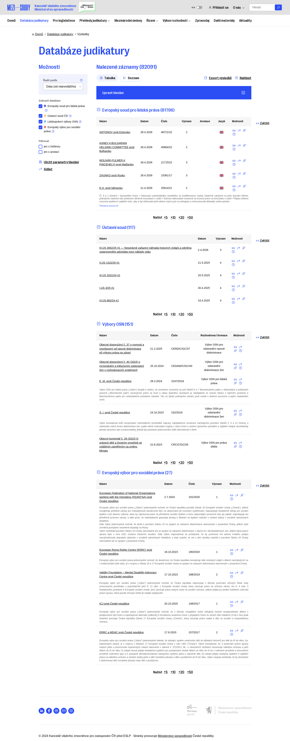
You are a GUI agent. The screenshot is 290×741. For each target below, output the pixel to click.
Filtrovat (37, 142)
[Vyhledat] (278, 7)
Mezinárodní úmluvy (128, 20)
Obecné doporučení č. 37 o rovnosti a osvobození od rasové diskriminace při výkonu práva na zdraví (117, 352)
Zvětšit (269, 123)
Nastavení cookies (229, 723)
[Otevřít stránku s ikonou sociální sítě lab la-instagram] (64, 699)
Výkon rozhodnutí (177, 20)
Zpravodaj (202, 20)
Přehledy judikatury (95, 20)
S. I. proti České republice (109, 416)
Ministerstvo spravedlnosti (168, 723)
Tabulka (100, 78)
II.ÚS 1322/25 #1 (103, 265)
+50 (190, 219)
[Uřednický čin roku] (87, 7)
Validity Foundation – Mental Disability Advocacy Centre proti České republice (124, 572)
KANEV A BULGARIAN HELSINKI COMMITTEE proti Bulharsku (111, 148)
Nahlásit (249, 78)
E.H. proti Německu (105, 190)
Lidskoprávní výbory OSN (57, 122)
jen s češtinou (46, 148)
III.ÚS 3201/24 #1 (104, 278)
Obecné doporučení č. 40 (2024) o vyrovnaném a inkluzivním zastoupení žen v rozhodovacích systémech (117, 371)
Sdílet (39, 172)
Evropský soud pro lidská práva (55, 109)
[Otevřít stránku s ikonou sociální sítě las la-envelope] (57, 699)
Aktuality (245, 20)
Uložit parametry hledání (52, 164)
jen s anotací (45, 154)
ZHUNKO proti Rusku (106, 177)
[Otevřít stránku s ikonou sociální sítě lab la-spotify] (50, 699)
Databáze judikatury (34, 20)
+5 (166, 219)
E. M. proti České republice (110, 387)
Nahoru (252, 723)
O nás (238, 7)
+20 (181, 219)
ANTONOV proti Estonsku (109, 132)
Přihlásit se (218, 7)
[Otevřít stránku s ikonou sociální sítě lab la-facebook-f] (42, 699)
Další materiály (224, 20)
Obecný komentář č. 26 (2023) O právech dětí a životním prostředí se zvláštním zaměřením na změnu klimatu (118, 448)
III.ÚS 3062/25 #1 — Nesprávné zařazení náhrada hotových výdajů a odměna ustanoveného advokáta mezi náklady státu (143, 252)
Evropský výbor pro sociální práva (57, 131)
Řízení (152, 20)
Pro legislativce (64, 20)
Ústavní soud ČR (52, 116)
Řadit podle (43, 80)
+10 (173, 219)
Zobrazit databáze (43, 100)
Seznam (124, 78)
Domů (11, 20)
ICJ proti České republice (109, 598)
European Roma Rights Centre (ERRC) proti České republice (126, 548)
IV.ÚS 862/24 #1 (103, 303)
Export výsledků (224, 78)
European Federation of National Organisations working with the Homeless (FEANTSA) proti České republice (126, 499)
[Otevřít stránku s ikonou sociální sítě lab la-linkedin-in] (35, 699)
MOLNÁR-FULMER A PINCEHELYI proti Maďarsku (111, 164)
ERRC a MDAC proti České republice (116, 623)
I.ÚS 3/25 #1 (100, 291)
